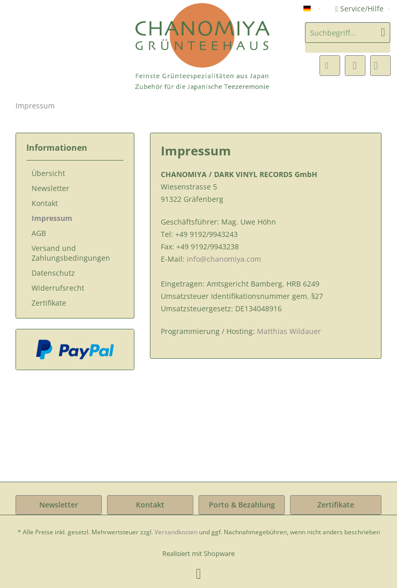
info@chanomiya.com (224, 259)
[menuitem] (347, 37)
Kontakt (45, 203)
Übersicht (48, 173)
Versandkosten (176, 532)
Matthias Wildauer (289, 331)
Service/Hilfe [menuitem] (360, 8)
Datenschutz (53, 273)
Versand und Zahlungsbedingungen (71, 253)
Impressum (52, 218)
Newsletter (50, 188)
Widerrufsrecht (58, 288)
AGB (39, 233)
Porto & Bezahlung (242, 505)
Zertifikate (49, 303)
